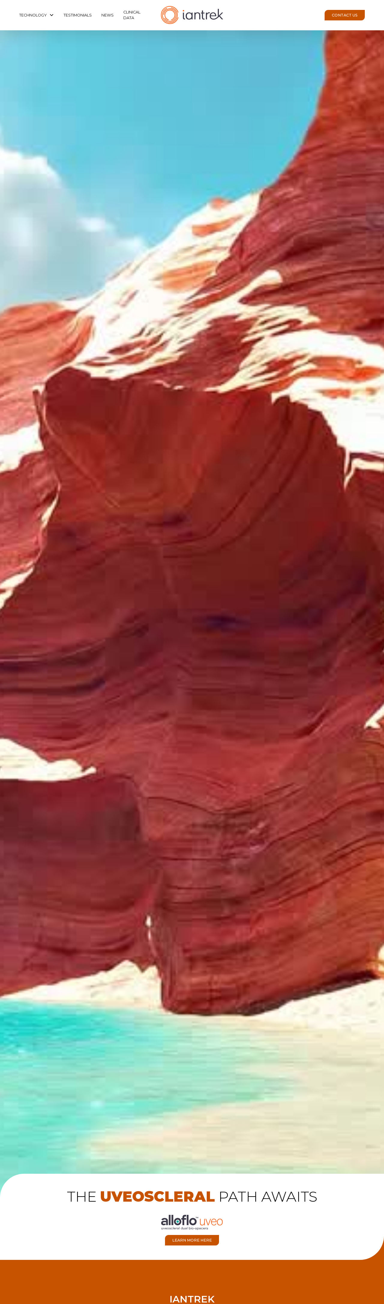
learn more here (192, 1240)
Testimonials (78, 15)
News (107, 15)
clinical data (131, 15)
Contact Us (345, 15)
